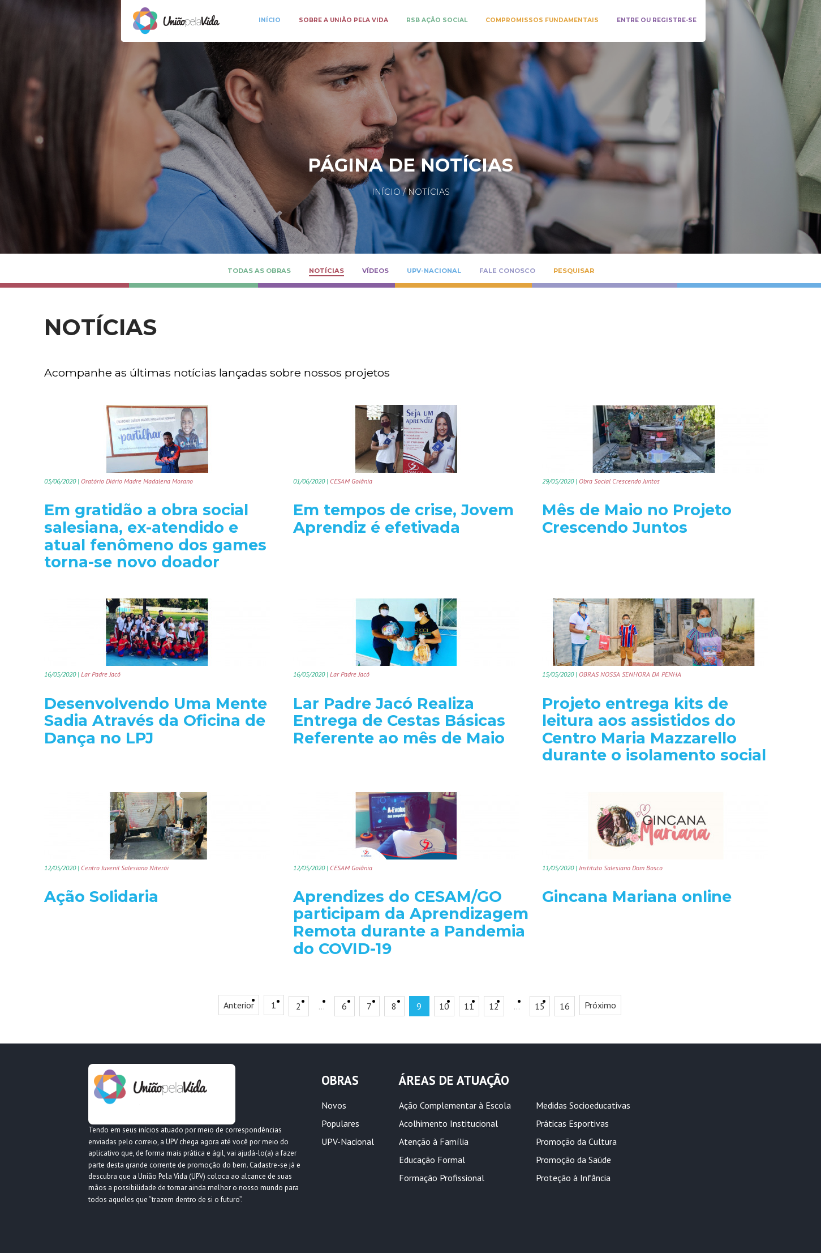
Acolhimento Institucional (448, 1123)
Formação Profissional (441, 1177)
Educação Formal (432, 1159)
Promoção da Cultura (576, 1141)
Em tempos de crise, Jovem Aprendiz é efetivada (403, 519)
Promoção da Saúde (573, 1159)
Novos (333, 1105)
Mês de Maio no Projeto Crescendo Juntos (637, 519)
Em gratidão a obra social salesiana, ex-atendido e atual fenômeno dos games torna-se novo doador (155, 536)
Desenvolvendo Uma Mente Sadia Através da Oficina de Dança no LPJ (155, 720)
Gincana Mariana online (637, 896)
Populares (340, 1123)
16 (565, 1006)
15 (540, 1006)
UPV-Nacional (347, 1141)
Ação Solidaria (101, 896)
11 (469, 1006)
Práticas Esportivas (572, 1123)
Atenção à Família (433, 1141)
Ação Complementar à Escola (455, 1105)
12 (494, 1006)
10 (444, 1006)
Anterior (238, 1005)
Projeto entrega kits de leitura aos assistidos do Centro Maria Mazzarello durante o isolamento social (654, 729)
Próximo (600, 1005)
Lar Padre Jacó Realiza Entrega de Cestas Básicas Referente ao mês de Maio (399, 720)
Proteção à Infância (573, 1177)
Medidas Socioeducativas (583, 1105)
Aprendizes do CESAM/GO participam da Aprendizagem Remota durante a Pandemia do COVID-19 (410, 922)
